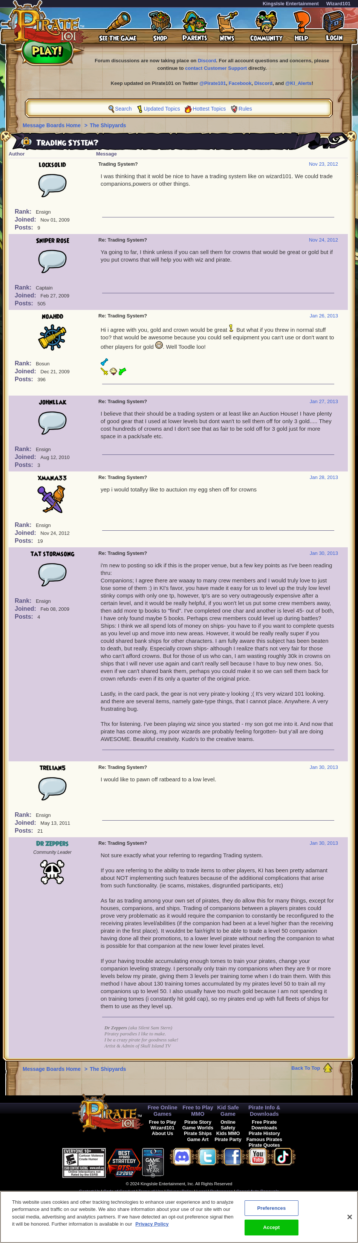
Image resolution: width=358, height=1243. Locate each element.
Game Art (197, 1139)
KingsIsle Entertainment (291, 3)
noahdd (52, 316)
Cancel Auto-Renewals (257, 1191)
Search (123, 109)
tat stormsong (52, 554)
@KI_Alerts (298, 83)
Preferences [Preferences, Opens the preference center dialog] (271, 1212)
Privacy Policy (180, 1191)
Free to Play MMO (197, 1110)
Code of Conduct (119, 1191)
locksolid (52, 164)
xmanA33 (52, 478)
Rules (245, 109)
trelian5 (53, 768)
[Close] (349, 1220)
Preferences (221, 1191)
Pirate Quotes (264, 1145)
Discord (207, 60)
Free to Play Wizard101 (162, 1125)
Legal (201, 1191)
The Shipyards (108, 125)
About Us (162, 1133)
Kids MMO (228, 1133)
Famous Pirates (264, 1139)
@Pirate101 (212, 83)
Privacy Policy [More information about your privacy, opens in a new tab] (151, 1228)
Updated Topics (162, 109)
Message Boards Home (52, 125)
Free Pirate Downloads (264, 1125)
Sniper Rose (52, 240)
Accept (271, 1231)
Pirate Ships (198, 1133)
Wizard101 (338, 3)
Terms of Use (150, 1191)
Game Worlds (197, 1128)
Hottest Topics (209, 109)
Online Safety (228, 1125)
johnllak (52, 402)
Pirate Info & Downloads (264, 1110)
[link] (183, 1161)
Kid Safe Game (228, 1110)
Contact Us (89, 1191)
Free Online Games (162, 1110)
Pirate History (264, 1133)
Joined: (26, 219)
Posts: (25, 227)
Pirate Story (197, 1122)
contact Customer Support (216, 68)
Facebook (240, 83)
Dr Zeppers (52, 844)
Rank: (24, 211)
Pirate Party (228, 1139)
